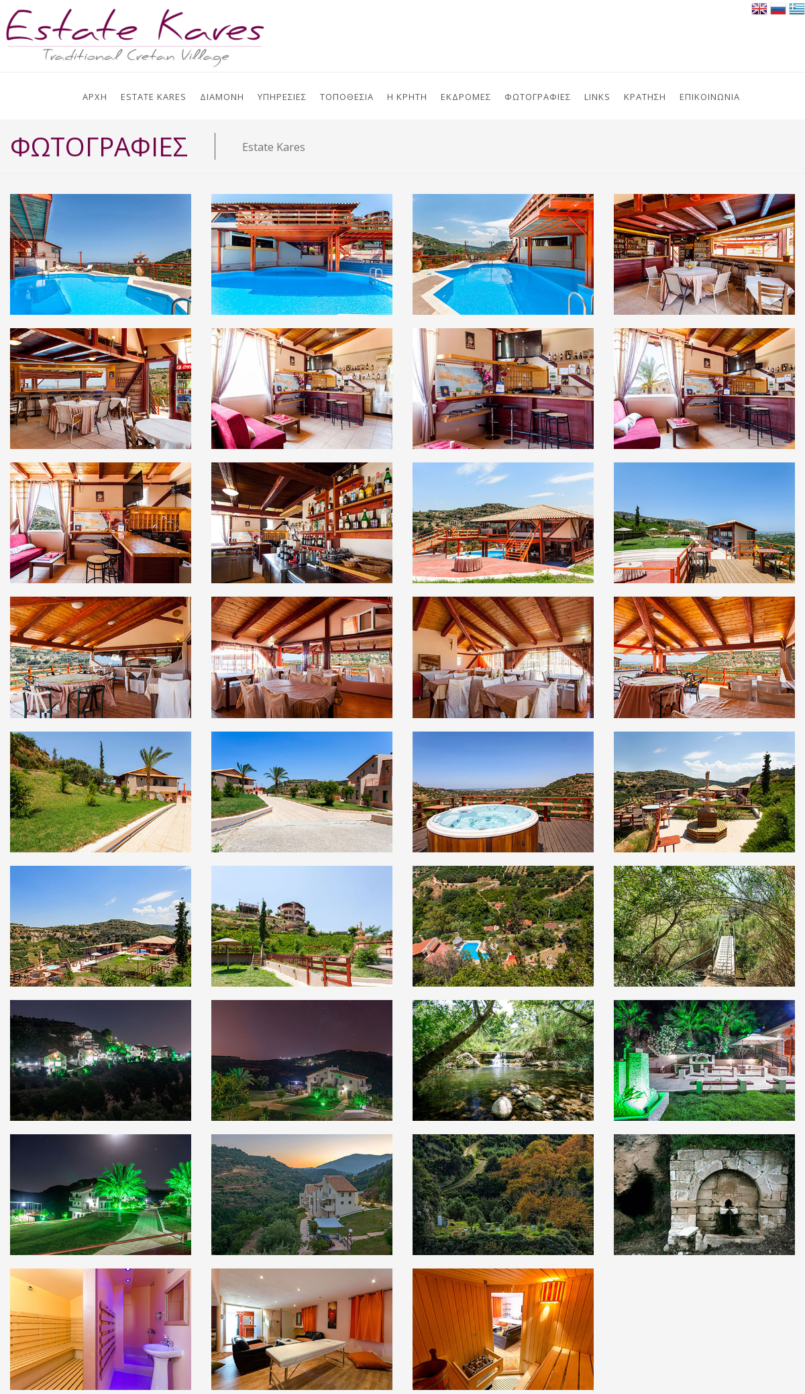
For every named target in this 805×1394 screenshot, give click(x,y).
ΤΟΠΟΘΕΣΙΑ (347, 97)
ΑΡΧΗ (95, 97)
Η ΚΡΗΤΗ (407, 97)
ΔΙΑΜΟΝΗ (222, 97)
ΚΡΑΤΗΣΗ (645, 97)
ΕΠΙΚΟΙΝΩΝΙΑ (710, 97)
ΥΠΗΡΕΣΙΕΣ (282, 97)
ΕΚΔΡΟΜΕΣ (466, 97)
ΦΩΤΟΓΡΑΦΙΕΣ (537, 97)
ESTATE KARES (153, 97)
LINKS (597, 97)
